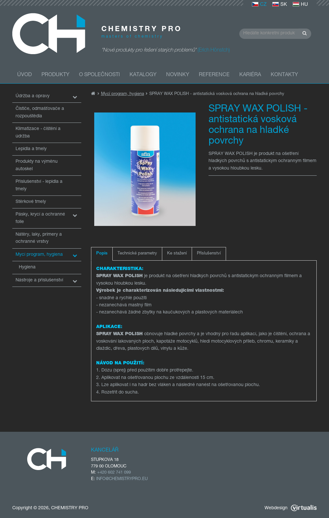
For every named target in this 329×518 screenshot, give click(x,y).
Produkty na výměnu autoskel (37, 165)
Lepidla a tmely (31, 149)
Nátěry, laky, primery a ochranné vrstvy (39, 238)
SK (279, 4)
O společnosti (99, 75)
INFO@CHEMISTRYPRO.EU (122, 479)
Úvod (24, 75)
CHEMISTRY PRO (69, 508)
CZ (259, 4)
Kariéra (250, 75)
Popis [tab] (102, 254)
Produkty (55, 75)
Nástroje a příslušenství (39, 280)
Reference (214, 75)
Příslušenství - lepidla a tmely (39, 185)
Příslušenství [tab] (209, 254)
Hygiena (27, 267)
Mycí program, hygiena (39, 255)
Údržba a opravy (33, 96)
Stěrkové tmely (31, 202)
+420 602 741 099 (114, 473)
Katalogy (143, 75)
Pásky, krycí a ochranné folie (40, 218)
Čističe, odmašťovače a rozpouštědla (40, 112)
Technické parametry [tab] (137, 254)
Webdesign (291, 508)
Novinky (177, 75)
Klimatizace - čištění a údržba (38, 132)
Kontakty (284, 75)
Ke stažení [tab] (177, 254)
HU (300, 4)
